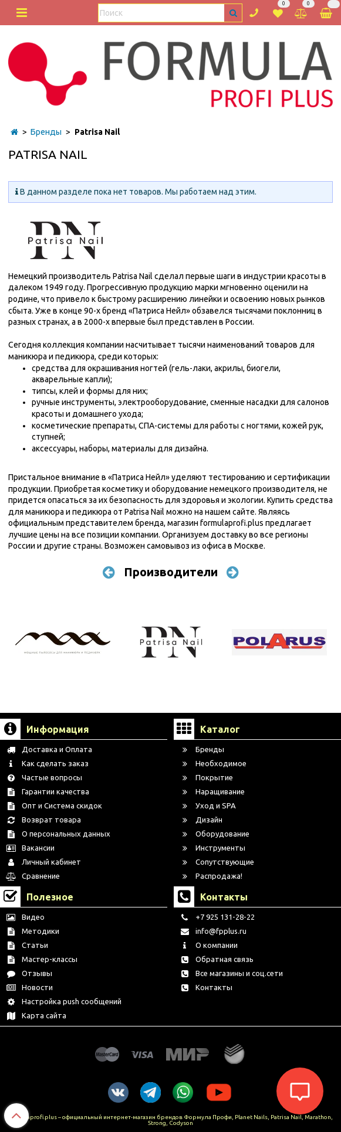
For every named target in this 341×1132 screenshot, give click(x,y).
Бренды (46, 132)
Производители (171, 572)
